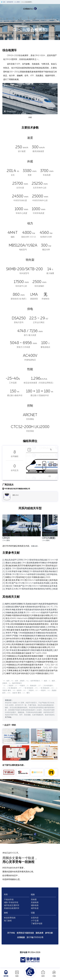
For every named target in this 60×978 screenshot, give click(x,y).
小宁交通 (35, 921)
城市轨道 (35, 908)
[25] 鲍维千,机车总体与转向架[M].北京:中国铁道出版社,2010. (28, 673)
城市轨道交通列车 (11, 905)
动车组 (6, 973)
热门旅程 (8, 921)
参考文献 (49, 933)
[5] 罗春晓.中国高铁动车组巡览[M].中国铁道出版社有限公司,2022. (30, 615)
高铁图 (34, 899)
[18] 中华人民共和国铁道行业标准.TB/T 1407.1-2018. (24, 653)
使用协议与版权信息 (25, 933)
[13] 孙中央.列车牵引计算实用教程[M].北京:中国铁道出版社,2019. (29, 638)
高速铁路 (35, 902)
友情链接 (21, 937)
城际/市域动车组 (11, 902)
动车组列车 (9, 2)
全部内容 (35, 918)
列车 (6, 894)
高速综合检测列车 (11, 908)
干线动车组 (9, 899)
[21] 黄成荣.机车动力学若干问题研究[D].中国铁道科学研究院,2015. (30, 662)
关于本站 (8, 717)
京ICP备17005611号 (35, 937)
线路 (17, 973)
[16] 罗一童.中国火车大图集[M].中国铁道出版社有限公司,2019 (28, 647)
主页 (3, 2)
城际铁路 (35, 905)
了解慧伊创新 (36, 923)
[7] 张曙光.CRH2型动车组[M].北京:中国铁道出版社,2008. (26, 577)
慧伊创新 (24, 952)
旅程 (43, 973)
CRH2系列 (16, 2)
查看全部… (35, 546)
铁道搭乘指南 (10, 918)
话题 (54, 973)
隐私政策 (39, 933)
